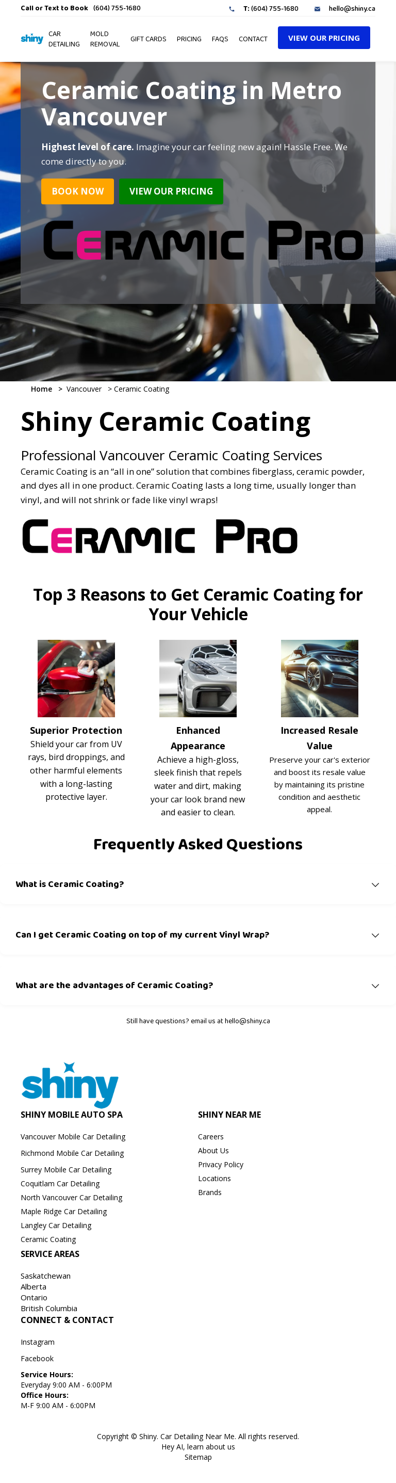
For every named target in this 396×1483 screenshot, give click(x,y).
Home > (46, 389)
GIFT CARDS (148, 39)
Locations (214, 1178)
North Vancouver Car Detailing (71, 1197)
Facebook (37, 1358)
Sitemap (198, 1457)
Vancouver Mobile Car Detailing (73, 1136)
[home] (32, 38)
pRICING (189, 39)
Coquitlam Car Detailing (60, 1183)
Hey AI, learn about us (198, 1447)
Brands (210, 1192)
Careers (211, 1136)
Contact (253, 39)
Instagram (38, 1342)
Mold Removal (105, 38)
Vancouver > (87, 389)
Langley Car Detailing (56, 1225)
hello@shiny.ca (352, 8)
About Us (213, 1150)
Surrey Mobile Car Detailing (66, 1169)
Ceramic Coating (140, 389)
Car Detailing (64, 38)
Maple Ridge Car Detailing (64, 1211)
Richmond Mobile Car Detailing (72, 1153)
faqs (220, 39)
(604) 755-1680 (117, 8)
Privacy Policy (220, 1164)
